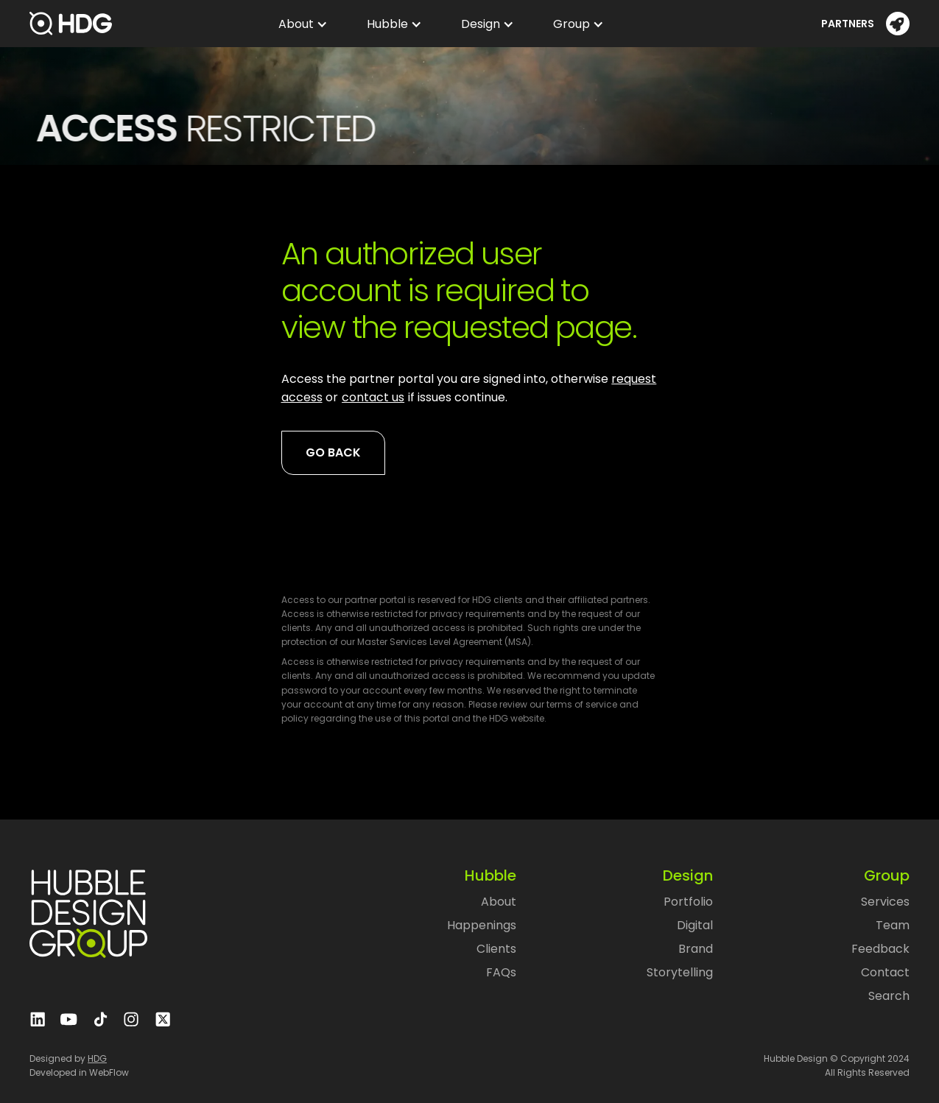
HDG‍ (97, 1058)
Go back (333, 452)
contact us (373, 397)
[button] (299, 24)
